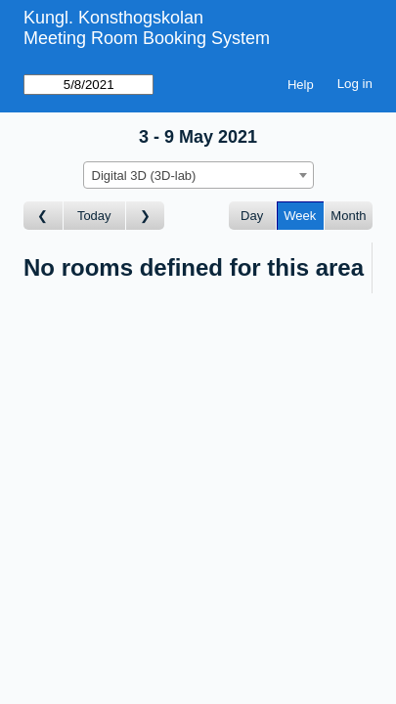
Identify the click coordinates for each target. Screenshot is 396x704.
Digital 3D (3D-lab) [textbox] (144, 175)
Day (252, 215)
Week (300, 215)
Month (348, 215)
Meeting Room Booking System (146, 38)
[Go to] (88, 84)
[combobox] (198, 175)
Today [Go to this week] (94, 215)
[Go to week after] (145, 215)
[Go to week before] (43, 215)
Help (300, 84)
